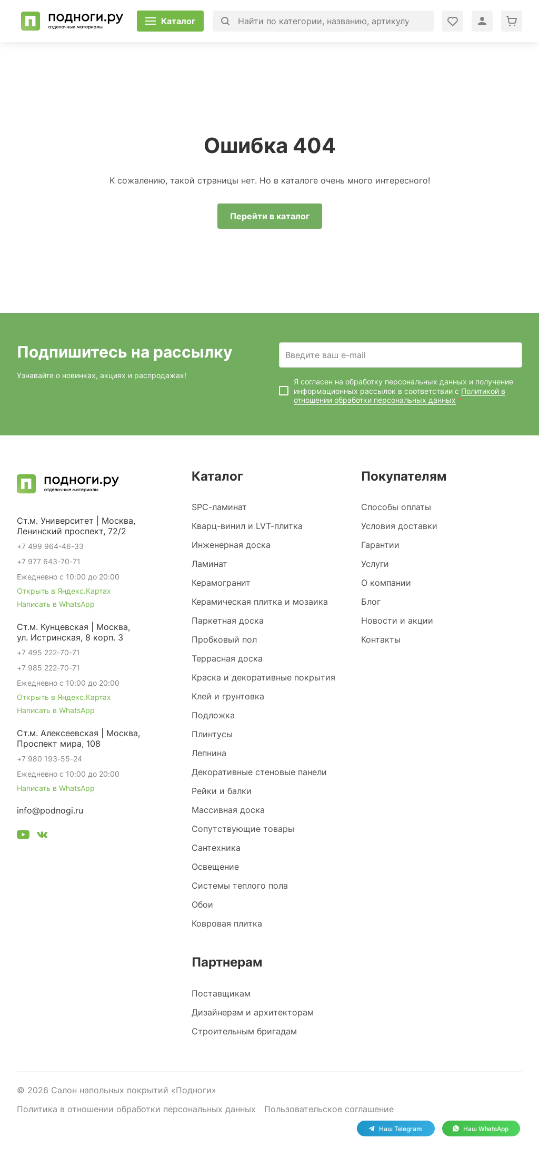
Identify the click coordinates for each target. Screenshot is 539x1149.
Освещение (215, 866)
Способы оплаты (396, 507)
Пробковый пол (224, 639)
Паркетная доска (228, 620)
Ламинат (209, 563)
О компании (386, 582)
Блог (371, 601)
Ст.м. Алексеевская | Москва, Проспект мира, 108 (78, 738)
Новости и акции (397, 620)
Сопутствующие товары (243, 828)
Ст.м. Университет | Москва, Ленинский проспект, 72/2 (76, 525)
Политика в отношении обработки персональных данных (136, 1109)
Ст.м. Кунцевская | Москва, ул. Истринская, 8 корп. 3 (73, 632)
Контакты (381, 639)
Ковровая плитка (227, 923)
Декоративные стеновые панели (259, 772)
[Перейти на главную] (72, 21)
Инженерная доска (231, 545)
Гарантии (380, 545)
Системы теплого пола (240, 885)
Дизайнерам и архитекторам (253, 1012)
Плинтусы (212, 734)
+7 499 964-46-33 (50, 546)
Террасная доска (227, 658)
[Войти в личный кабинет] (452, 21)
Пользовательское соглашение (329, 1109)
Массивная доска (228, 810)
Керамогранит (221, 582)
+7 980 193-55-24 (49, 758)
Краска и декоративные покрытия (263, 677)
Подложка (213, 715)
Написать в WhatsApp (56, 603)
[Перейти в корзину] (511, 21)
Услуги (375, 563)
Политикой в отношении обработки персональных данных (399, 396)
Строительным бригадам (244, 1031)
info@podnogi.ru (50, 810)
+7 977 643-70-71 (49, 561)
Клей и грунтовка (228, 696)
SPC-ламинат (219, 507)
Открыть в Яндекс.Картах (64, 590)
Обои (202, 904)
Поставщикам (221, 993)
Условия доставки (399, 526)
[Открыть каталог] (170, 21)
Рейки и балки (222, 791)
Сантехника (216, 847)
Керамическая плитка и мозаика (260, 601)
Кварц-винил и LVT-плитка (247, 526)
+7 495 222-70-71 (48, 652)
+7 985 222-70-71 (48, 667)
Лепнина (209, 753)
